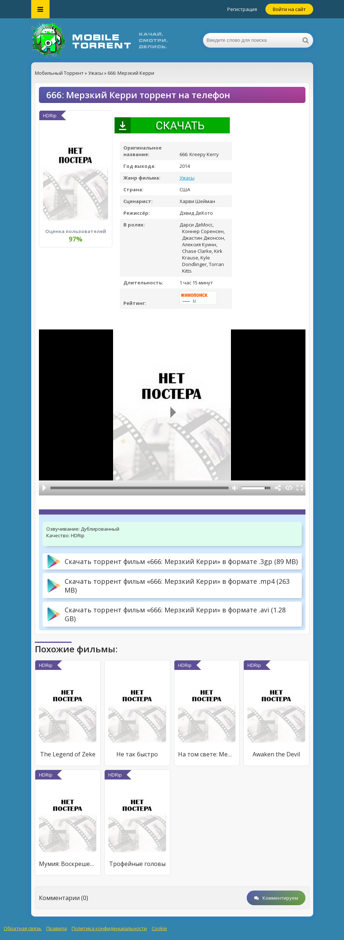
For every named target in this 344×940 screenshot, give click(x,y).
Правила (56, 928)
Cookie (159, 928)
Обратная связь (22, 928)
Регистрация (242, 9)
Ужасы (187, 177)
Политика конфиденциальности (109, 928)
